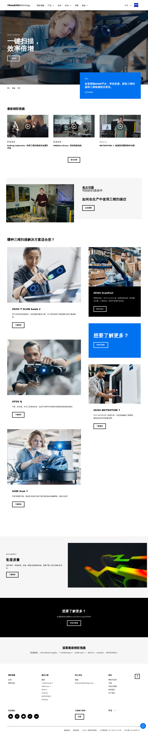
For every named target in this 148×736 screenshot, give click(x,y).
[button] (128, 5)
